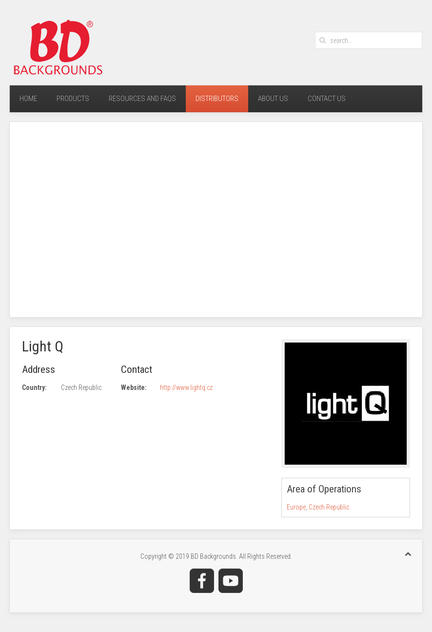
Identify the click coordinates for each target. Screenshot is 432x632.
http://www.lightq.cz (186, 387)
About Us (273, 98)
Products (73, 98)
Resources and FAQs (142, 98)
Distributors (217, 98)
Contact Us (327, 98)
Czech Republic (329, 507)
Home (28, 98)
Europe (296, 507)
